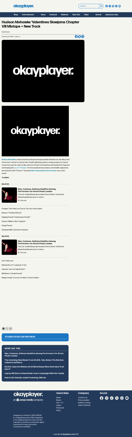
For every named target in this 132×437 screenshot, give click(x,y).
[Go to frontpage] (23, 6)
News (43, 15)
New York (76, 15)
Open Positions (84, 405)
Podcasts (60, 408)
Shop (16, 15)
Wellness (64, 15)
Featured (53, 15)
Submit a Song (84, 403)
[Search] (101, 6)
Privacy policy (83, 400)
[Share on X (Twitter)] (79, 36)
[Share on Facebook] (76, 36)
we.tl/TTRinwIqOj (20, 168)
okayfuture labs (111, 15)
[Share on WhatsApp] (82, 36)
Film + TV (59, 403)
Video (86, 15)
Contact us (82, 398)
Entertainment (28, 15)
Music (58, 400)
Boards (98, 15)
